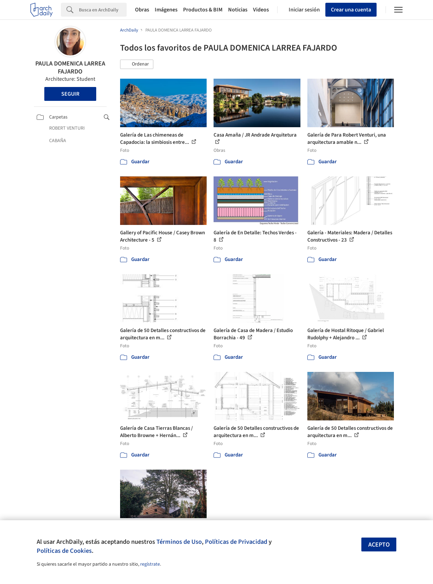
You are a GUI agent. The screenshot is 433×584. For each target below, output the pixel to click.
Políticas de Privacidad (236, 541)
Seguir (70, 94)
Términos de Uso (179, 541)
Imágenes (166, 9)
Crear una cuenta (351, 10)
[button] (136, 64)
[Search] (103, 10)
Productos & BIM (203, 9)
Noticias (237, 9)
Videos (261, 9)
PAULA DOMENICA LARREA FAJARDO (70, 67)
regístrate (150, 564)
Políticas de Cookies (64, 550)
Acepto (379, 544)
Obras (142, 9)
